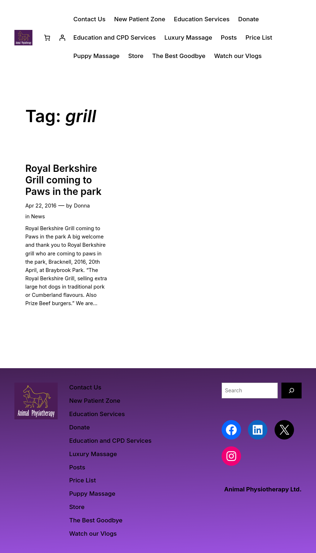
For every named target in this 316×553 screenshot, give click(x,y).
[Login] (62, 37)
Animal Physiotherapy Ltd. (263, 489)
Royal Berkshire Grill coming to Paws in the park (63, 180)
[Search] (291, 390)
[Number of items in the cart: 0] (47, 37)
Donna (82, 205)
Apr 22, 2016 (41, 205)
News (38, 216)
